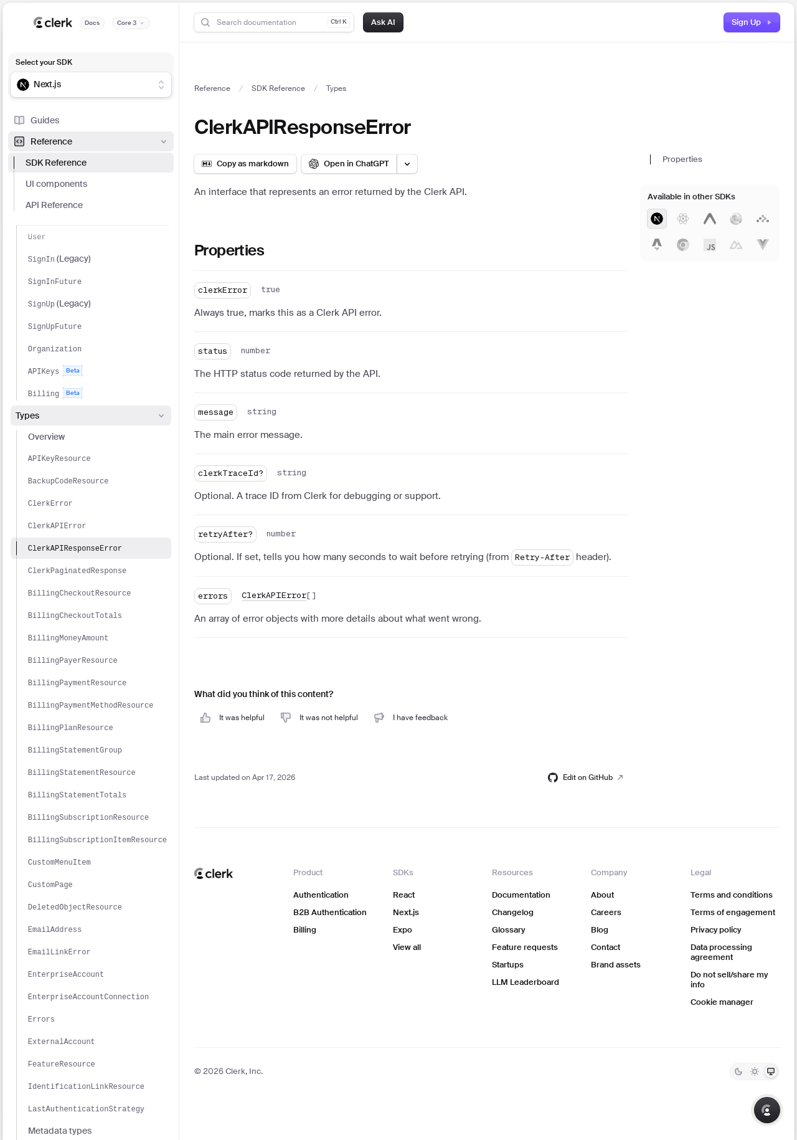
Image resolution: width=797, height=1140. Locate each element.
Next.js (406, 912)
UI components (56, 184)
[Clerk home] (213, 873)
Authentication (321, 895)
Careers (606, 912)
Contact (605, 947)
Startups (508, 964)
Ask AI (383, 22)
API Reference (54, 205)
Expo (402, 929)
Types (91, 415)
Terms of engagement (733, 912)
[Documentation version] (131, 23)
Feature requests (525, 947)
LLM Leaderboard (525, 982)
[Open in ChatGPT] (349, 163)
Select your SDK (44, 62)
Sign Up (752, 22)
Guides (36, 120)
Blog (599, 929)
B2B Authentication (330, 912)
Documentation (521, 895)
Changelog (513, 912)
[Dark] (738, 1071)
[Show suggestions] (161, 85)
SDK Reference (56, 163)
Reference (91, 141)
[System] (771, 1071)
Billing (304, 929)
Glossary (508, 929)
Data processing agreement (721, 952)
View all (407, 947)
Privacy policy (716, 929)
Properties (682, 159)
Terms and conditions (732, 895)
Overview (46, 437)
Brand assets (616, 964)
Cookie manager (722, 1002)
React (404, 895)
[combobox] (82, 85)
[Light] (754, 1071)
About (602, 895)
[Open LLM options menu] (407, 163)
